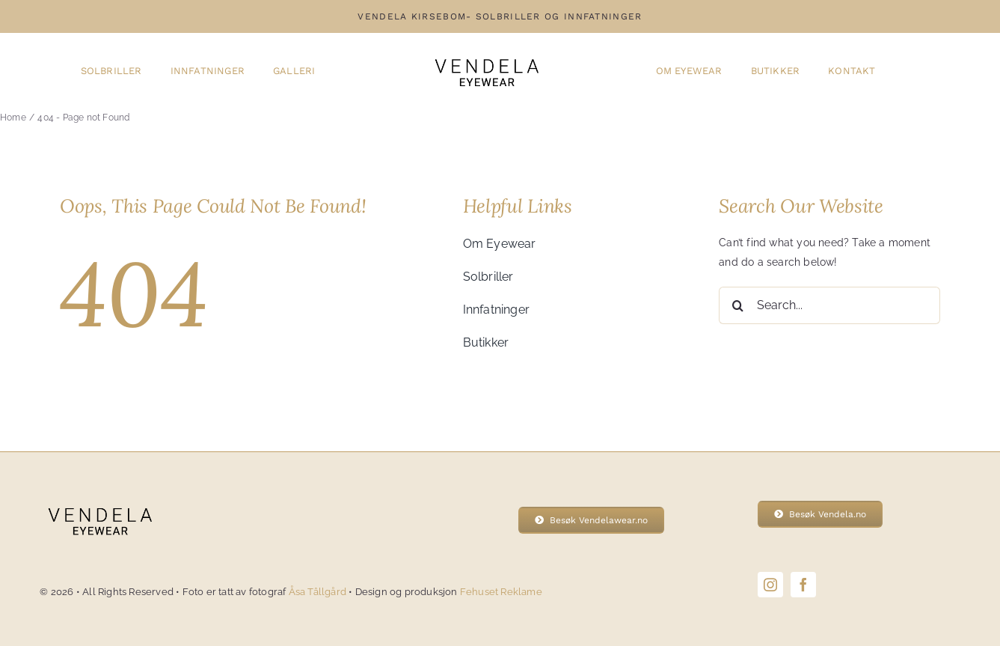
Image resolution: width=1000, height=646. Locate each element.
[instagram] (770, 584)
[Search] (737, 305)
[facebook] (803, 584)
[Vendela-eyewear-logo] (486, 53)
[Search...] (829, 305)
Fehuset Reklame (501, 591)
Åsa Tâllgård (319, 591)
